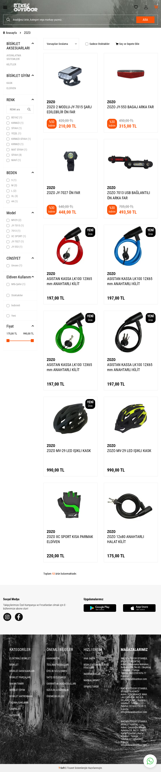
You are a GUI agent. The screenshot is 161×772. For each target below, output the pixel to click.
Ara (145, 20)
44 (12, 201)
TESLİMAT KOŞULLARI (58, 664)
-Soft (61, 768)
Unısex (14, 265)
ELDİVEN (11, 88)
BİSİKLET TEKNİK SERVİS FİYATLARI (96, 666)
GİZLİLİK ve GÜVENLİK (58, 690)
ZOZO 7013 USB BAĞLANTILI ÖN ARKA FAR (128, 195)
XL (12, 196)
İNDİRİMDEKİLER (92, 674)
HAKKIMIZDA (53, 658)
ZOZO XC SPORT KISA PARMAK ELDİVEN (70, 539)
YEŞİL (13, 133)
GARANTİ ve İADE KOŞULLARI (61, 683)
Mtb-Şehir (15, 284)
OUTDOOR (14, 715)
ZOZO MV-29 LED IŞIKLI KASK (69, 450)
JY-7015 (15, 225)
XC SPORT (16, 236)
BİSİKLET (13, 664)
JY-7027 (15, 241)
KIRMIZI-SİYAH (18, 139)
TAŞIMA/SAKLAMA (19, 702)
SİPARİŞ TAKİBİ (91, 686)
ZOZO (51, 102)
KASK (9, 83)
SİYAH (14, 128)
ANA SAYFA (89, 658)
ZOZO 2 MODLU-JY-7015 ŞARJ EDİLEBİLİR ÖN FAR (69, 109)
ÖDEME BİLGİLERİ (55, 696)
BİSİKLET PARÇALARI (20, 677)
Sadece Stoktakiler (97, 43)
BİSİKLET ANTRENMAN (20, 696)
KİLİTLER (11, 64)
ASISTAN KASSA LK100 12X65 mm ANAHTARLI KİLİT (69, 281)
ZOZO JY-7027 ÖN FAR (63, 192)
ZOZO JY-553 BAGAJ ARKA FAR (130, 107)
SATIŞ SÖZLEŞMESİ (56, 677)
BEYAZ (14, 117)
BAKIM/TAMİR (16, 683)
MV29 (13, 220)
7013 (13, 231)
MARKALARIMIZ (92, 680)
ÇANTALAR (15, 708)
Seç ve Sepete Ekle (127, 43)
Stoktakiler (14, 295)
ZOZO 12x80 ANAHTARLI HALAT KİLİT (125, 539)
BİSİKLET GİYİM (18, 75)
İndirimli (13, 305)
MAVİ (13, 160)
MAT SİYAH (16, 149)
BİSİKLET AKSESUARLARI (18, 45)
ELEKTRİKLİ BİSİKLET (20, 658)
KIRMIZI (14, 123)
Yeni (11, 315)
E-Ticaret (69, 768)
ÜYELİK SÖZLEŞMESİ (57, 671)
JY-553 (14, 247)
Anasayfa (10, 32)
